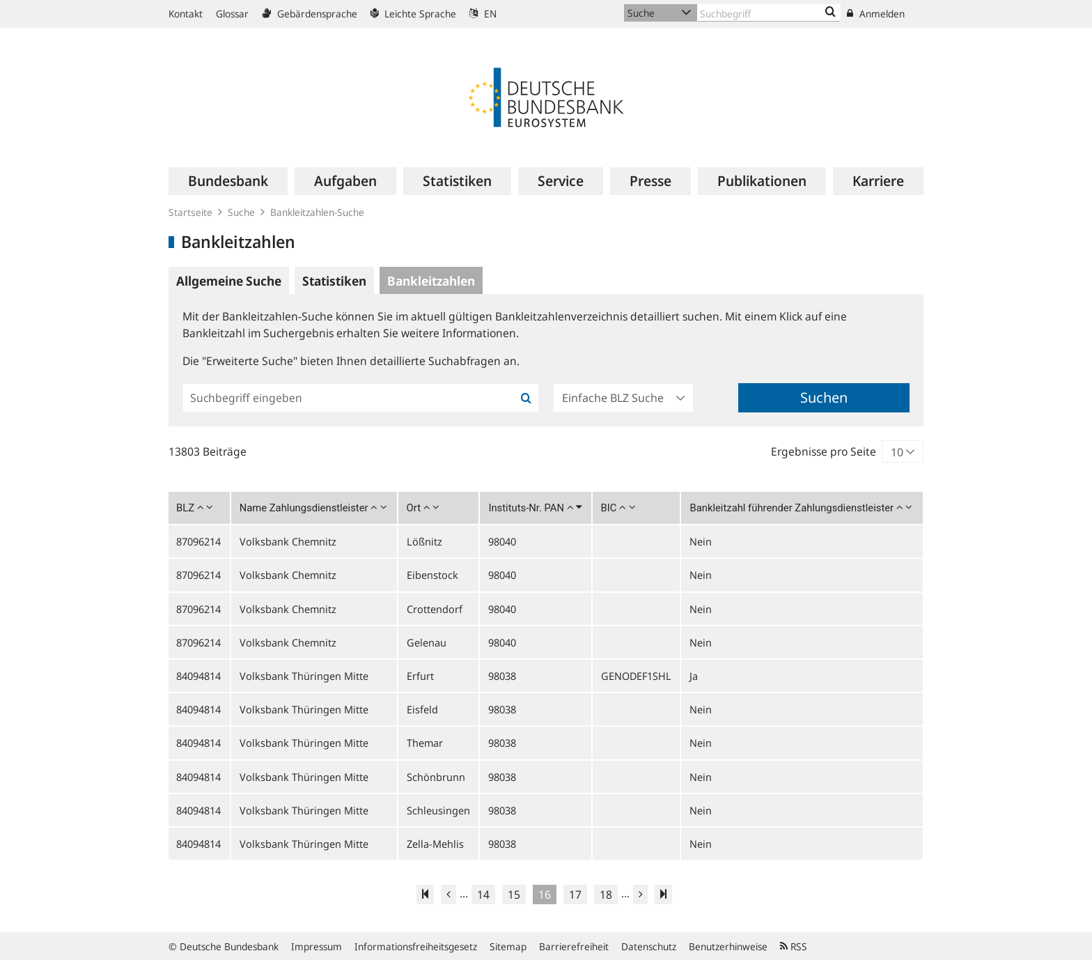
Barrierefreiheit (574, 946)
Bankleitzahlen (431, 280)
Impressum (316, 946)
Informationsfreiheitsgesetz (415, 946)
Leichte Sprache (413, 13)
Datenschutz (648, 946)
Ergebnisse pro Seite (823, 451)
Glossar (232, 13)
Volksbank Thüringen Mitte (304, 676)
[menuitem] (228, 181)
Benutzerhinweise (728, 946)
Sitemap (508, 946)
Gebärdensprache (309, 13)
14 (483, 894)
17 (575, 894)
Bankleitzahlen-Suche (317, 212)
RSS (793, 946)
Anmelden (876, 13)
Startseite (190, 212)
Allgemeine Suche (228, 280)
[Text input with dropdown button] (769, 13)
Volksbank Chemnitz (288, 541)
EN (483, 13)
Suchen (824, 397)
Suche (241, 212)
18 (606, 894)
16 (544, 894)
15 (514, 894)
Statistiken (334, 280)
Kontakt (186, 13)
